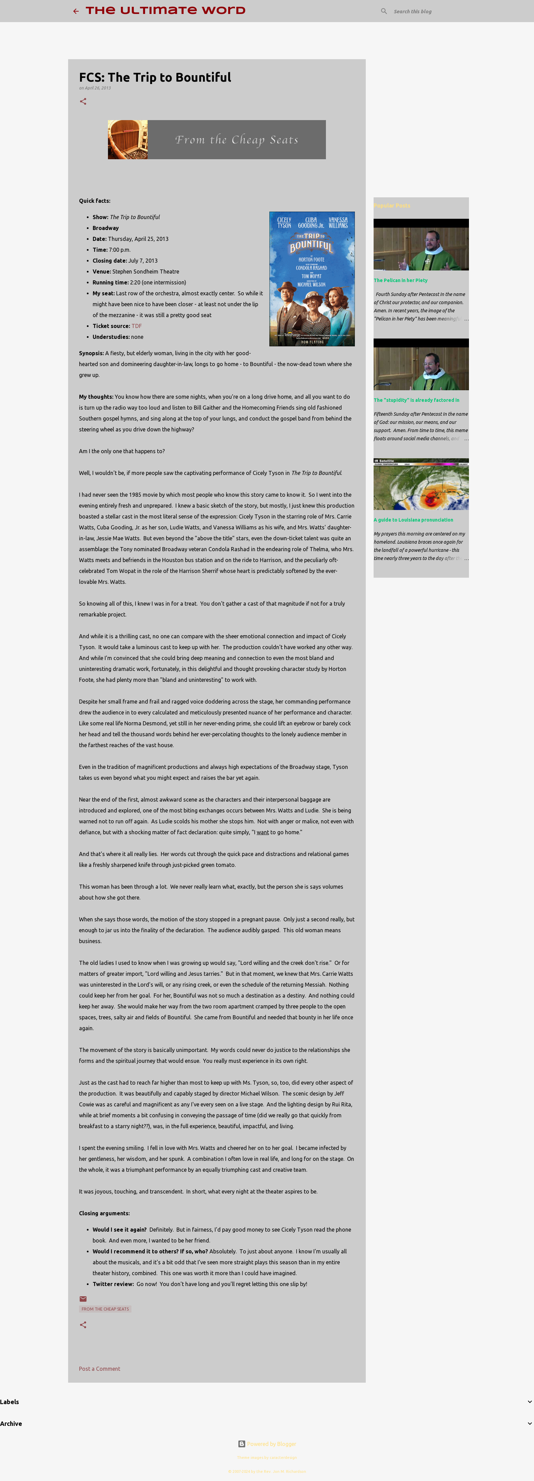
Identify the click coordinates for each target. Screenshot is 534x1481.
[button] (83, 101)
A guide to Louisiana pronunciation (413, 520)
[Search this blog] (426, 11)
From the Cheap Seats (105, 1309)
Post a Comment (99, 1369)
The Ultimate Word (165, 11)
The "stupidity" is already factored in (416, 400)
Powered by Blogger (267, 1444)
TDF (136, 326)
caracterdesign (283, 1457)
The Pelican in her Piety (401, 280)
